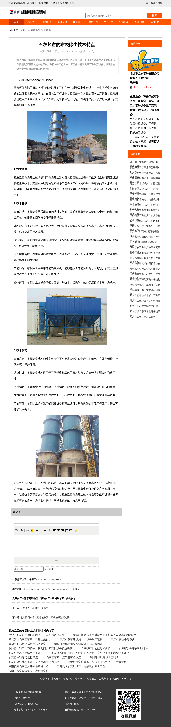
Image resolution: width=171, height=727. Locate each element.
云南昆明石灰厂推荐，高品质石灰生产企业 (82, 666)
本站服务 (56, 678)
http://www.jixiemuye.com (48, 579)
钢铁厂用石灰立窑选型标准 (144, 306)
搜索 (154, 15)
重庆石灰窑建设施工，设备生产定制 (81, 639)
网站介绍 (44, 678)
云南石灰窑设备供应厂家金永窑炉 (29, 670)
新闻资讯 (62, 22)
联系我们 (103, 678)
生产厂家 (108, 22)
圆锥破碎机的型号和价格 (95, 648)
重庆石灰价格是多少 (123, 639)
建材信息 (93, 22)
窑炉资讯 (46, 30)
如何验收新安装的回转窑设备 (145, 263)
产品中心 (31, 22)
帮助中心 (68, 678)
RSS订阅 (126, 678)
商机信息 (47, 22)
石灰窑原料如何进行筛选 (23, 657)
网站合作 (115, 678)
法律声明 (79, 678)
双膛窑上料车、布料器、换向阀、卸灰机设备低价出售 (41, 648)
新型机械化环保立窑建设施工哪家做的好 (78, 643)
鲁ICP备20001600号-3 (36, 709)
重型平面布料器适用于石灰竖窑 (27, 643)
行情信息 (124, 22)
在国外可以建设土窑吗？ (104, 657)
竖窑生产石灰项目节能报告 (35, 608)
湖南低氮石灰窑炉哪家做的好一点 (29, 666)
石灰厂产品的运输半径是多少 (26, 652)
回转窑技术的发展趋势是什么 (145, 253)
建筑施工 (77, 22)
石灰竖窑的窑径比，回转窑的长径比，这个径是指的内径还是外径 (90, 652)
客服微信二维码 (154, 3)
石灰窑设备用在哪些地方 (133, 648)
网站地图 (91, 678)
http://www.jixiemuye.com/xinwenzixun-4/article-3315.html (51, 589)
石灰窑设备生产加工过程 (143, 317)
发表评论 (49, 569)
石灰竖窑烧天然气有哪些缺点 (63, 657)
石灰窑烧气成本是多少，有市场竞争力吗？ (34, 661)
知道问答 (139, 22)
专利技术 (154, 22)
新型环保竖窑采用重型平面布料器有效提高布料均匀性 (105, 634)
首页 (16, 22)
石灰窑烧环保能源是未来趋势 (145, 279)
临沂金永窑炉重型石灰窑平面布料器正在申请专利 (97, 661)
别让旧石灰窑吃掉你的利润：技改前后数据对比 (45, 617)
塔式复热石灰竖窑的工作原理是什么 (30, 639)
